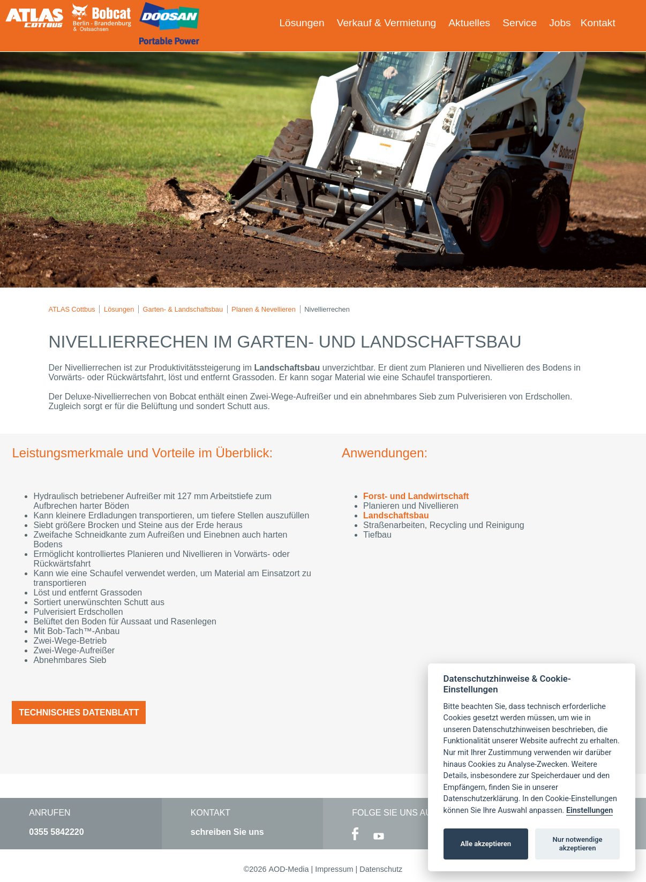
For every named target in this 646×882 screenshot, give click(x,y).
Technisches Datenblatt (79, 712)
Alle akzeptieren (485, 844)
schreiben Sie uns (227, 831)
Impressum (334, 869)
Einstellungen (589, 810)
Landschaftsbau (396, 515)
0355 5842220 (56, 831)
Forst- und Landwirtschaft (416, 496)
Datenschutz (380, 869)
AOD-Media (288, 869)
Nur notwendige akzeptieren (578, 843)
